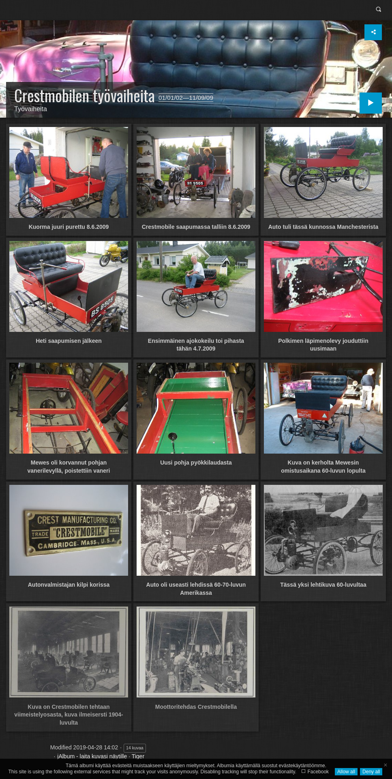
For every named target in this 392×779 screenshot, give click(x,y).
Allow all (346, 772)
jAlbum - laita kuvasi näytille (92, 756)
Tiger (138, 756)
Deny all (371, 772)
